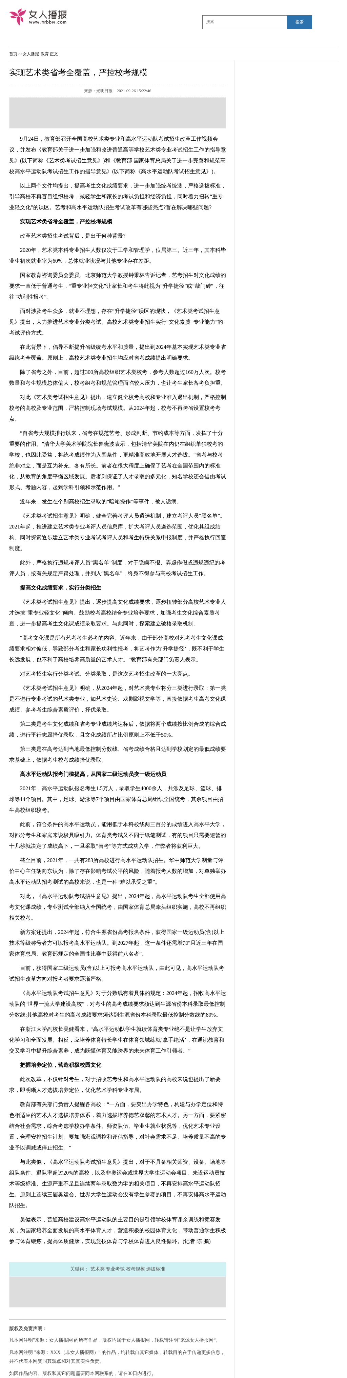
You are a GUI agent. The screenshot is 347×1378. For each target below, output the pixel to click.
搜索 (299, 22)
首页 (13, 54)
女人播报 (31, 54)
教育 (45, 54)
